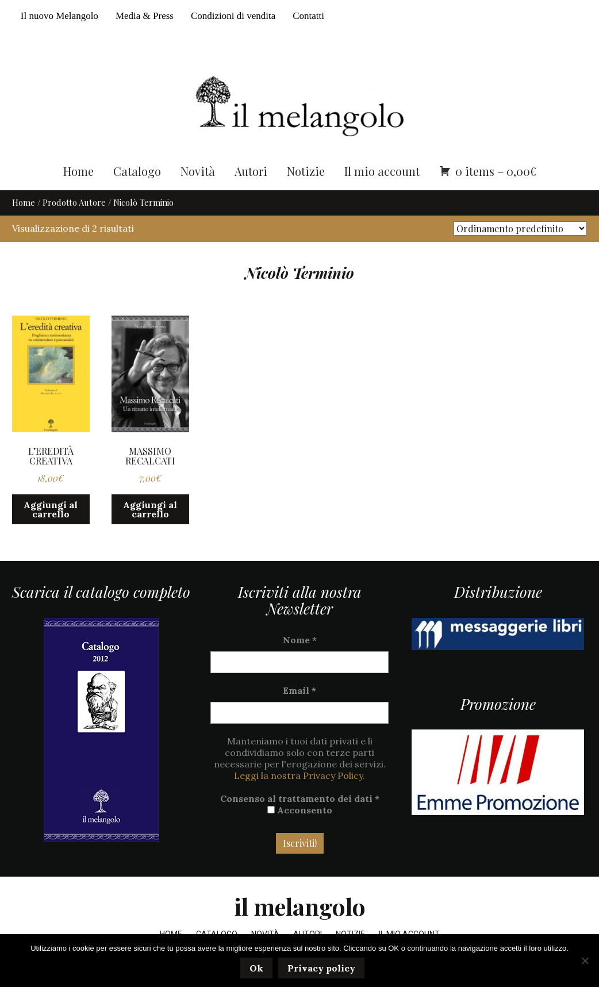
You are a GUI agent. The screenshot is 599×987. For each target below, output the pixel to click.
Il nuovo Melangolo (59, 15)
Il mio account (382, 171)
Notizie (306, 171)
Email (299, 690)
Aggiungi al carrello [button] (51, 509)
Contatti (308, 15)
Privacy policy (321, 968)
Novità (198, 171)
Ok (256, 968)
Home (78, 171)
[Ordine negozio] (520, 228)
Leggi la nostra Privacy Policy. (299, 775)
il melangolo (300, 906)
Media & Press (145, 15)
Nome (300, 640)
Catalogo (137, 171)
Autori (251, 171)
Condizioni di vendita (233, 15)
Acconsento (299, 810)
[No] (584, 960)
